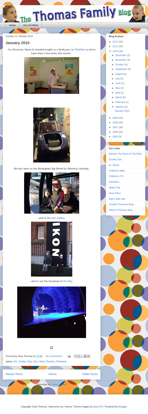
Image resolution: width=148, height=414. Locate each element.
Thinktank (61, 361)
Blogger (123, 406)
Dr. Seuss (114, 165)
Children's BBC (117, 170)
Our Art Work (30, 25)
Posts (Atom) (59, 384)
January (120, 106)
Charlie (22, 361)
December (121, 55)
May (117, 88)
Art (15, 361)
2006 (116, 132)
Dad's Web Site (117, 198)
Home (12, 25)
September (121, 69)
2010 (116, 51)
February (120, 102)
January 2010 (17, 43)
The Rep (67, 281)
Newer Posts (14, 374)
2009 (116, 117)
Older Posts (90, 374)
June (118, 83)
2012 (116, 41)
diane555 (98, 406)
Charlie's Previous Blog (121, 204)
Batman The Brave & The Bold (125, 153)
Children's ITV (116, 176)
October (120, 64)
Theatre (50, 361)
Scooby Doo (115, 159)
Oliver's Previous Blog (120, 210)
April (118, 92)
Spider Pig (114, 187)
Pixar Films (115, 193)
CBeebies (114, 181)
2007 (116, 127)
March (119, 97)
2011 (116, 46)
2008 (116, 122)
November (121, 60)
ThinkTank (80, 49)
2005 (116, 136)
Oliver (42, 361)
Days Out (32, 361)
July (117, 78)
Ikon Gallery (57, 218)
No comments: (54, 356)
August (119, 74)
